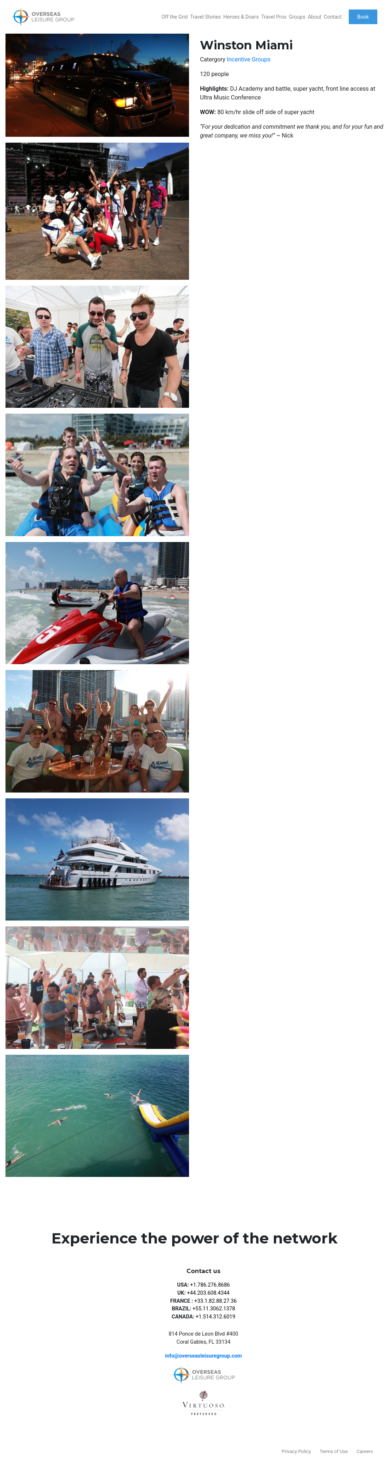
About (314, 17)
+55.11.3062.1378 (213, 1309)
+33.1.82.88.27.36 (215, 1301)
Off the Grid (175, 17)
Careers (364, 1451)
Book (363, 17)
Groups (297, 17)
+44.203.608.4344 (208, 1293)
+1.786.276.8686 (210, 1285)
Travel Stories (205, 17)
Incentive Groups (248, 59)
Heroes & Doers (241, 17)
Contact (333, 17)
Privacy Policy (296, 1451)
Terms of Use (334, 1451)
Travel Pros (273, 17)
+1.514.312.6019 (215, 1317)
